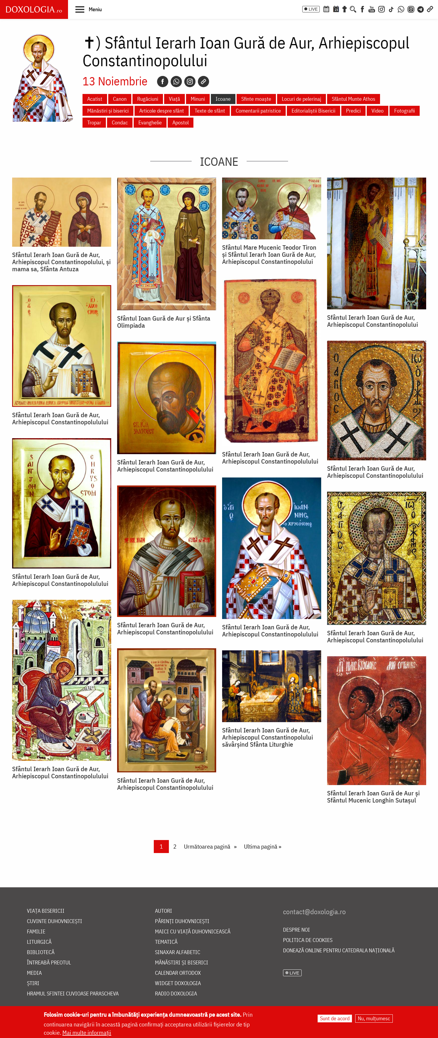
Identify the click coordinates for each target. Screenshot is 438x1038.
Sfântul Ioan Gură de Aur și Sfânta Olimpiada (163, 322)
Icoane (223, 98)
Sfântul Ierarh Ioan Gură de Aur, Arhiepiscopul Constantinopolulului (270, 458)
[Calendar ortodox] (326, 8)
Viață (174, 98)
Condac (120, 122)
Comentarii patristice (258, 110)
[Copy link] (203, 81)
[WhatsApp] (401, 8)
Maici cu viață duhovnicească (192, 932)
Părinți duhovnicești (182, 921)
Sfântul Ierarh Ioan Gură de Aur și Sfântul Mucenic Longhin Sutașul (373, 797)
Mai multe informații (86, 1033)
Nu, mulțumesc (374, 1018)
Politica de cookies (307, 940)
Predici (353, 110)
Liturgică (39, 942)
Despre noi (296, 930)
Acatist (94, 98)
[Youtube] (372, 8)
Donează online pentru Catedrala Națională (339, 951)
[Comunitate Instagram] (411, 8)
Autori (163, 911)
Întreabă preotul (49, 963)
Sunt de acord (335, 1018)
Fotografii (404, 110)
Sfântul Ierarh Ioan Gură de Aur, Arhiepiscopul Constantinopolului (372, 321)
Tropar (94, 122)
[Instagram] (381, 8)
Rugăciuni (147, 98)
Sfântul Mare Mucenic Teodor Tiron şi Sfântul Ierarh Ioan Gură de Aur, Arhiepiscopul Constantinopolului (269, 254)
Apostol (180, 122)
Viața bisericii (45, 911)
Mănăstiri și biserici (108, 110)
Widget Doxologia (178, 983)
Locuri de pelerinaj (301, 98)
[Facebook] (362, 8)
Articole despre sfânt (161, 110)
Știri (33, 983)
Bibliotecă (40, 952)
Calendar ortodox (178, 973)
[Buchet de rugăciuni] (345, 8)
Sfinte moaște (256, 98)
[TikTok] (391, 8)
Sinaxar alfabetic (177, 952)
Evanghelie (150, 122)
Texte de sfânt (210, 110)
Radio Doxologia (176, 994)
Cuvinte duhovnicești (54, 921)
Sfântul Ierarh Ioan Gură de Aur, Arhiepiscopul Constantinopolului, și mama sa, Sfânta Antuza (61, 261)
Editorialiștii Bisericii (313, 110)
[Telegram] (421, 8)
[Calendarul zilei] (336, 8)
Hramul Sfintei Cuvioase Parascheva (73, 994)
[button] (88, 9)
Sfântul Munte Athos (353, 98)
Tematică (166, 942)
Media (34, 973)
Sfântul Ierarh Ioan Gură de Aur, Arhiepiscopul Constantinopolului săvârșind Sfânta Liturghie (267, 737)
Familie (36, 932)
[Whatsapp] (176, 81)
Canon (120, 98)
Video (377, 110)
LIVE (313, 9)
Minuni (198, 98)
